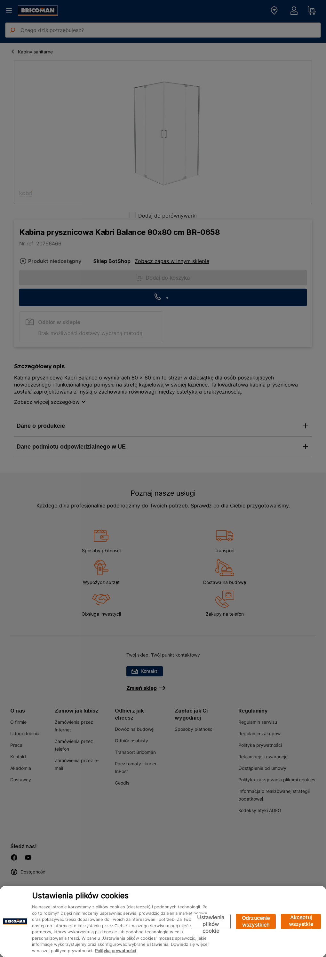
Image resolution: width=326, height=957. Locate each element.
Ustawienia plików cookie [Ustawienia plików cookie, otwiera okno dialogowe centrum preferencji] (210, 921)
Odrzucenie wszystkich (256, 921)
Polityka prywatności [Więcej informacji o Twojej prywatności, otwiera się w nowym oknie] (115, 950)
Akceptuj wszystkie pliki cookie (301, 921)
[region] (163, 921)
